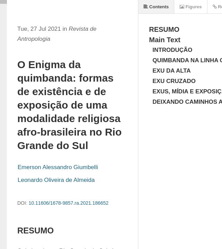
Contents (156, 6)
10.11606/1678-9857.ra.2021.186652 (69, 203)
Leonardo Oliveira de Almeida (56, 180)
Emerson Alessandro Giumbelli (58, 167)
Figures (190, 6)
